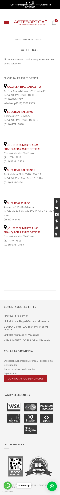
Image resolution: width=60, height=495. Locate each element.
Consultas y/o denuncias (25, 378)
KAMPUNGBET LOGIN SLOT (19, 340)
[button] (52, 486)
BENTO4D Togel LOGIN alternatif (22, 326)
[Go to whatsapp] (8, 486)
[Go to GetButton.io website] (8, 492)
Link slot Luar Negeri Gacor (19, 321)
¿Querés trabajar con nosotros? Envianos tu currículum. (30, 6)
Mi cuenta (43, 321)
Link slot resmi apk (14, 334)
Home (18, 39)
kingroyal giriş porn (14, 315)
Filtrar (30, 50)
